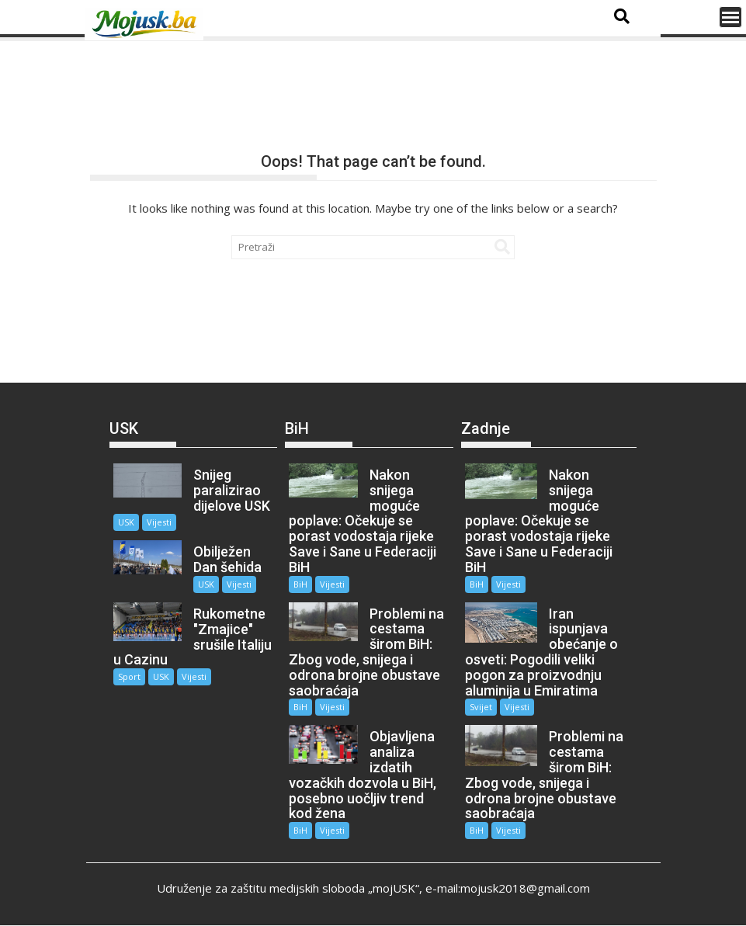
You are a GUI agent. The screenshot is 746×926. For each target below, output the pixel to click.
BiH (300, 584)
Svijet (481, 707)
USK (126, 522)
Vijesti (159, 522)
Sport (129, 676)
